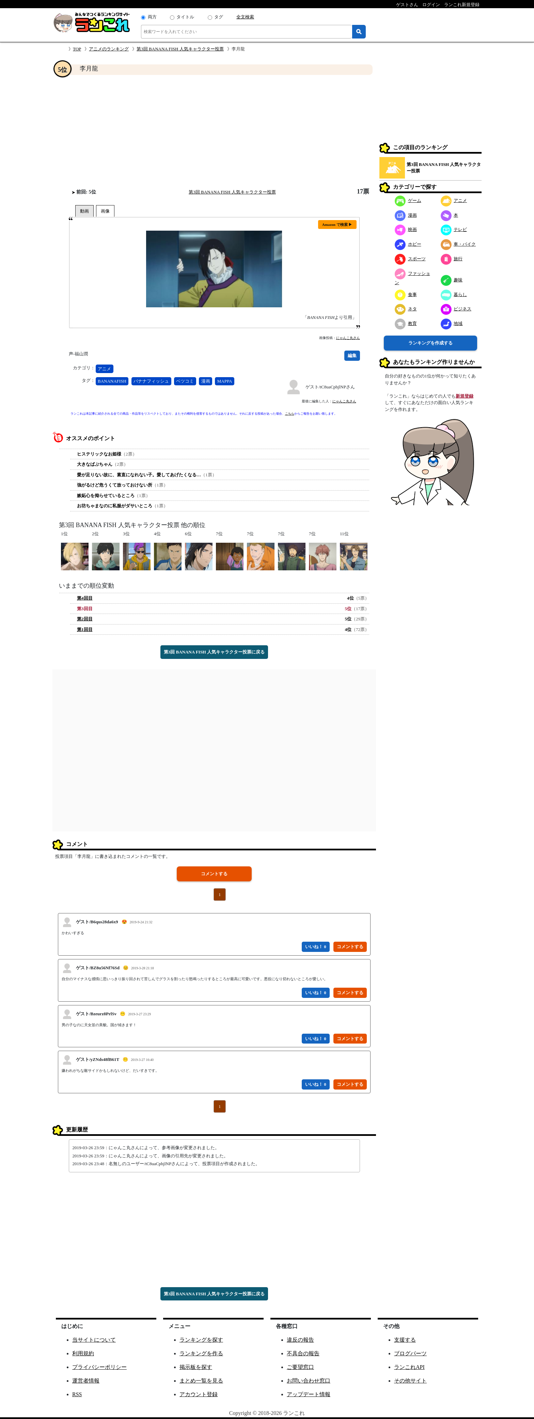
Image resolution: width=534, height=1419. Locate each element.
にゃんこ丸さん (348, 338)
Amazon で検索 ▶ (337, 224)
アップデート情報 (308, 1394)
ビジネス (456, 308)
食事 (406, 294)
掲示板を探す (195, 1367)
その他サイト (410, 1381)
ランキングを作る (201, 1353)
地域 (452, 323)
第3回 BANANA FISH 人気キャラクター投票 (180, 48)
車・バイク (458, 244)
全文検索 (245, 16)
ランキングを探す (201, 1340)
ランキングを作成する (430, 342)
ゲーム (408, 200)
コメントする (214, 873)
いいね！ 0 (315, 946)
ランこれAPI (409, 1367)
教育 (406, 323)
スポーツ (410, 258)
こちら (289, 413)
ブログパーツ (410, 1353)
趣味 (452, 279)
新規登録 (464, 396)
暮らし (454, 294)
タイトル (185, 16)
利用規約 (83, 1353)
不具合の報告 (303, 1353)
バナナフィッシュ (151, 381)
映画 (406, 229)
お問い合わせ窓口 (308, 1381)
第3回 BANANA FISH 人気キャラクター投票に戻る (214, 651)
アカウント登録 (198, 1394)
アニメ (104, 368)
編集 (352, 355)
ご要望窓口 (300, 1367)
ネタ (406, 308)
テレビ (454, 229)
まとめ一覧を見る (201, 1381)
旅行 (452, 258)
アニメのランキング (109, 48)
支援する (405, 1340)
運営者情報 (85, 1381)
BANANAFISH (112, 381)
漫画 (205, 381)
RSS (77, 1394)
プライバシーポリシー (99, 1367)
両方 (152, 16)
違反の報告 (300, 1340)
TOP (77, 48)
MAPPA (224, 381)
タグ (218, 16)
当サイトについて (94, 1340)
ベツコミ (185, 381)
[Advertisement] (214, 131)
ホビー (408, 244)
